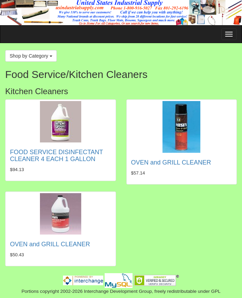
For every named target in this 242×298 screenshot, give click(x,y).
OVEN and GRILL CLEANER (171, 162)
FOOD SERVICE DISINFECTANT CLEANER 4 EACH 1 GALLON (56, 155)
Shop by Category (31, 56)
